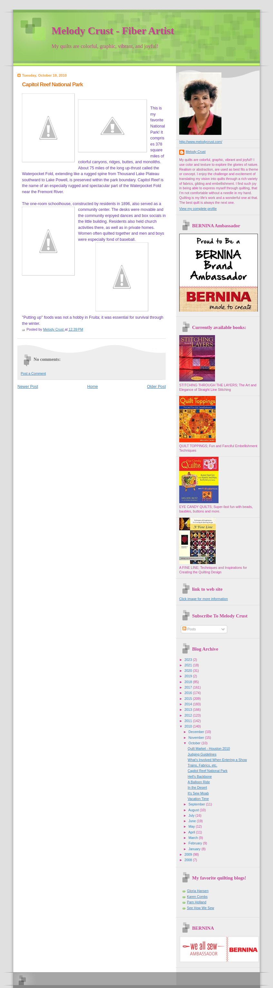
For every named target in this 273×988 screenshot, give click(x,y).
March (194, 838)
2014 (188, 704)
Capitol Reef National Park (208, 771)
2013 (188, 709)
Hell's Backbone (200, 776)
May (192, 826)
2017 (188, 687)
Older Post (156, 386)
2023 (188, 660)
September (197, 804)
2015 (188, 699)
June (193, 821)
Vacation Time (198, 799)
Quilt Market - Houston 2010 (209, 748)
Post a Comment (33, 373)
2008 (188, 860)
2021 (188, 665)
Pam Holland (196, 902)
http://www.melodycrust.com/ (200, 142)
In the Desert (197, 787)
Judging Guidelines (202, 754)
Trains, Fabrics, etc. (202, 765)
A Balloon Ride (199, 782)
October (195, 743)
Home (92, 386)
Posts (189, 629)
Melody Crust (196, 152)
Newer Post (27, 386)
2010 (188, 726)
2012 (188, 715)
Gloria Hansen (198, 891)
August (194, 810)
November (197, 737)
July (192, 815)
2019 (188, 676)
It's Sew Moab (198, 793)
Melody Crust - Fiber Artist (113, 30)
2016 (188, 693)
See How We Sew (200, 908)
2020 (188, 671)
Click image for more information (203, 599)
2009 (188, 854)
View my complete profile (198, 209)
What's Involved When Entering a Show (217, 760)
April (192, 832)
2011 (188, 721)
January (195, 849)
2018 (188, 682)
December (197, 732)
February (196, 843)
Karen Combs (197, 897)
